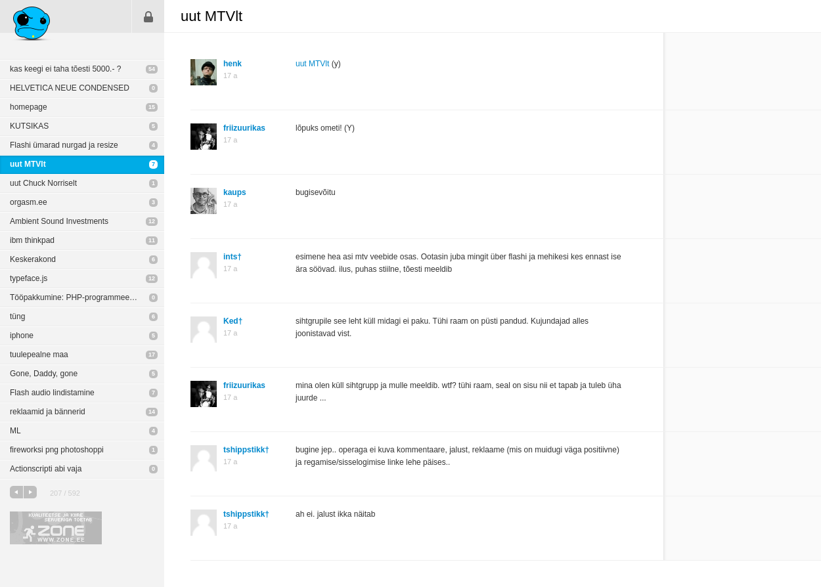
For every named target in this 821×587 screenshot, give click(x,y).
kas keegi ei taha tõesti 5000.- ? (65, 69)
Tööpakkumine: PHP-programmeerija (75, 297)
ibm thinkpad (32, 240)
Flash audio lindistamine (52, 392)
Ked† (232, 321)
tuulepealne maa (39, 354)
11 (151, 240)
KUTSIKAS (29, 126)
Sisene (148, 16)
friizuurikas (244, 128)
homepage (28, 107)
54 (151, 69)
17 (151, 354)
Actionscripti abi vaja (45, 468)
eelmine (16, 492)
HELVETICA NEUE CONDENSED (69, 88)
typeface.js (28, 278)
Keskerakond (33, 259)
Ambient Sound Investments (59, 221)
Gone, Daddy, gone (44, 373)
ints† (232, 256)
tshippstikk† (246, 449)
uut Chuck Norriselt (43, 183)
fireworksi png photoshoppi (57, 449)
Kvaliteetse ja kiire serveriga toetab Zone (56, 527)
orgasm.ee (28, 202)
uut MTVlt (28, 164)
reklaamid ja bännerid (47, 411)
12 (151, 221)
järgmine (30, 492)
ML (15, 430)
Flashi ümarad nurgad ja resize (64, 145)
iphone (21, 335)
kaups (234, 192)
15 (151, 107)
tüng (17, 316)
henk (232, 63)
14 (151, 411)
